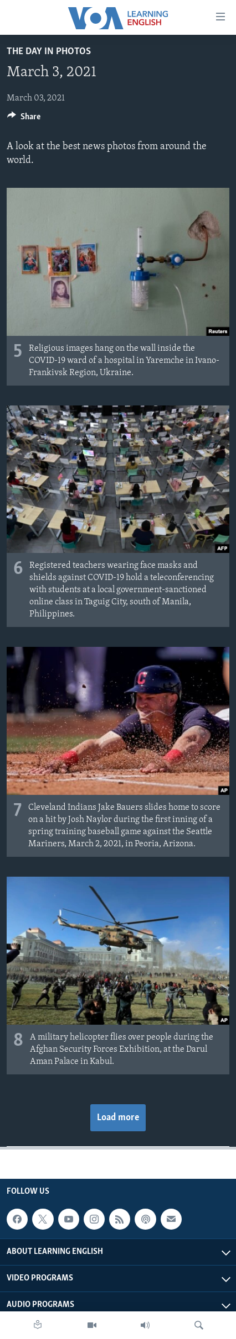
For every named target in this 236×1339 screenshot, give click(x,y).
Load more (118, 1118)
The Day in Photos (49, 51)
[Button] (23, 119)
